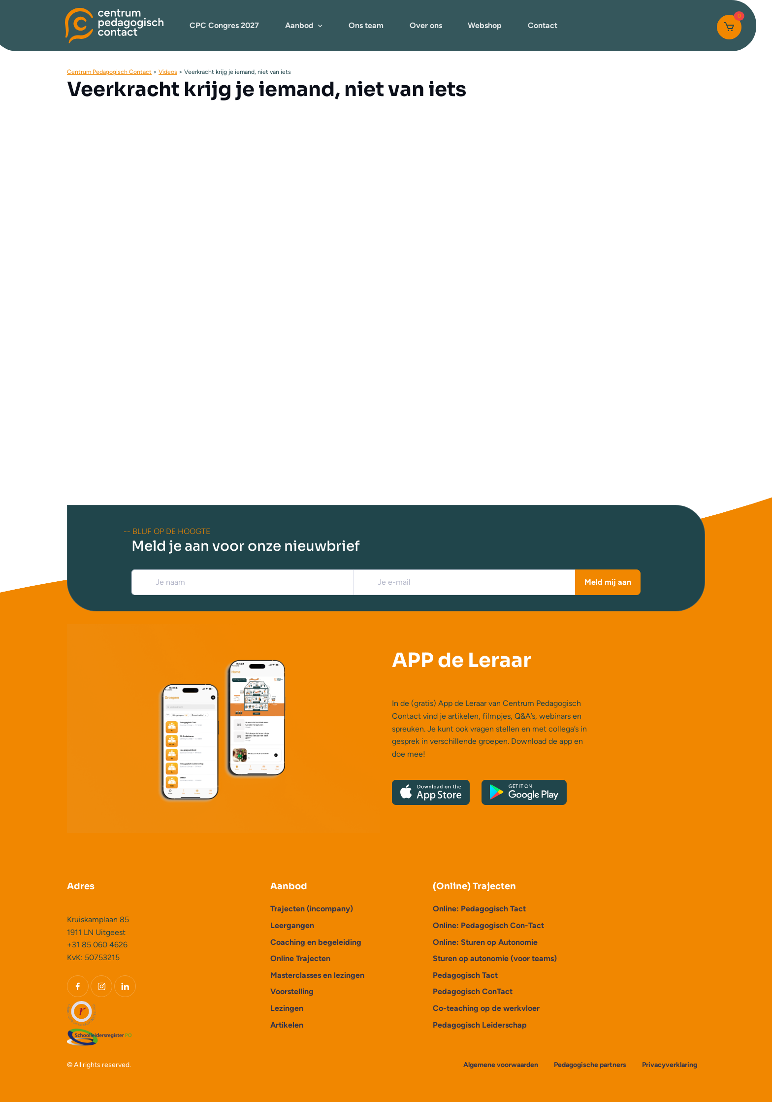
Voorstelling (292, 991)
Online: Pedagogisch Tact (479, 908)
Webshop (485, 25)
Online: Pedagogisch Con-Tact (488, 925)
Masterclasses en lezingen (317, 975)
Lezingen (286, 1008)
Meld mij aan (607, 582)
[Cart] (729, 27)
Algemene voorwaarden (500, 1065)
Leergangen (292, 925)
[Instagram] (101, 986)
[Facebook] (78, 986)
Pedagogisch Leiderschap (480, 1025)
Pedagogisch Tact (465, 975)
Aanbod (299, 25)
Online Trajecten (300, 958)
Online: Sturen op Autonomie (485, 942)
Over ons (426, 25)
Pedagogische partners (590, 1065)
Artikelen (286, 1025)
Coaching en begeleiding (315, 942)
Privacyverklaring (669, 1065)
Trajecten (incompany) (311, 908)
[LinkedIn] (125, 986)
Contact (542, 25)
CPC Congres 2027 (224, 25)
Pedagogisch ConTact (473, 991)
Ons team (366, 25)
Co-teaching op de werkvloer (486, 1008)
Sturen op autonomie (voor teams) (495, 958)
